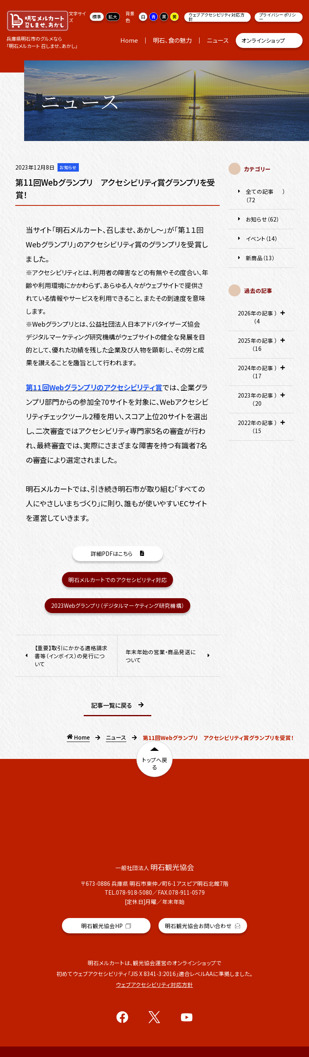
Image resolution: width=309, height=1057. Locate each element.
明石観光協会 (106, 914)
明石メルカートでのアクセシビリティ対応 (117, 580)
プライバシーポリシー (277, 17)
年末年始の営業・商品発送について (168, 656)
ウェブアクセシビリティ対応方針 (217, 17)
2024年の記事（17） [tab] (261, 375)
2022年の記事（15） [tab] (261, 430)
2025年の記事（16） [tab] (261, 347)
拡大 (112, 16)
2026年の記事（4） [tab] (261, 320)
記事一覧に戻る (117, 705)
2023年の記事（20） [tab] (261, 402)
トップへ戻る (154, 766)
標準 (96, 16)
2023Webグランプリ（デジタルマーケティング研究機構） (117, 605)
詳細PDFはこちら (118, 555)
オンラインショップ (269, 40)
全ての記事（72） (261, 195)
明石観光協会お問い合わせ (203, 912)
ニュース (218, 40)
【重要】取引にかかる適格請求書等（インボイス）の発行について (65, 656)
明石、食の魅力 (172, 40)
